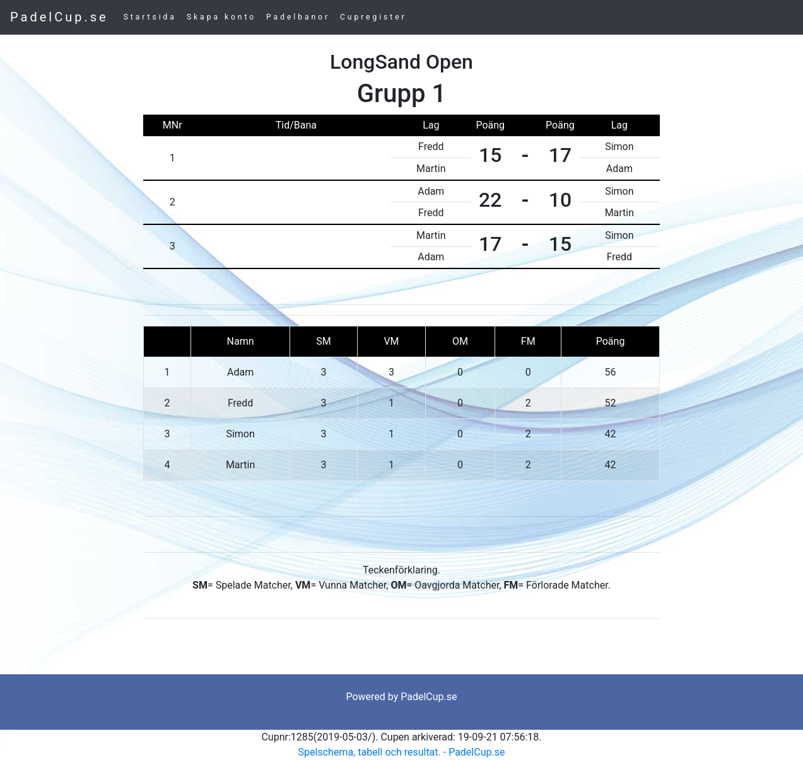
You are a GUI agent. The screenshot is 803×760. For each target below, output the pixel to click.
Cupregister (373, 17)
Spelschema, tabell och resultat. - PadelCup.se (401, 752)
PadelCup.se (59, 17)
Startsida (150, 17)
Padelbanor (298, 17)
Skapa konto (221, 17)
